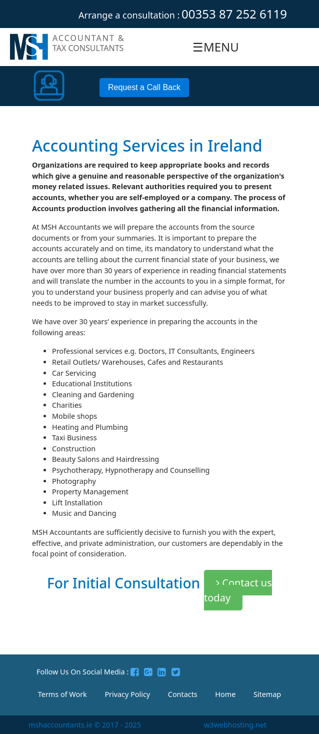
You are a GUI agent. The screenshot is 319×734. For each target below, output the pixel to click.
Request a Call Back (144, 87)
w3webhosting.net (235, 724)
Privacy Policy (127, 694)
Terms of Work (62, 694)
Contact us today (238, 590)
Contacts (183, 694)
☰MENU (215, 47)
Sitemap (267, 694)
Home (225, 694)
